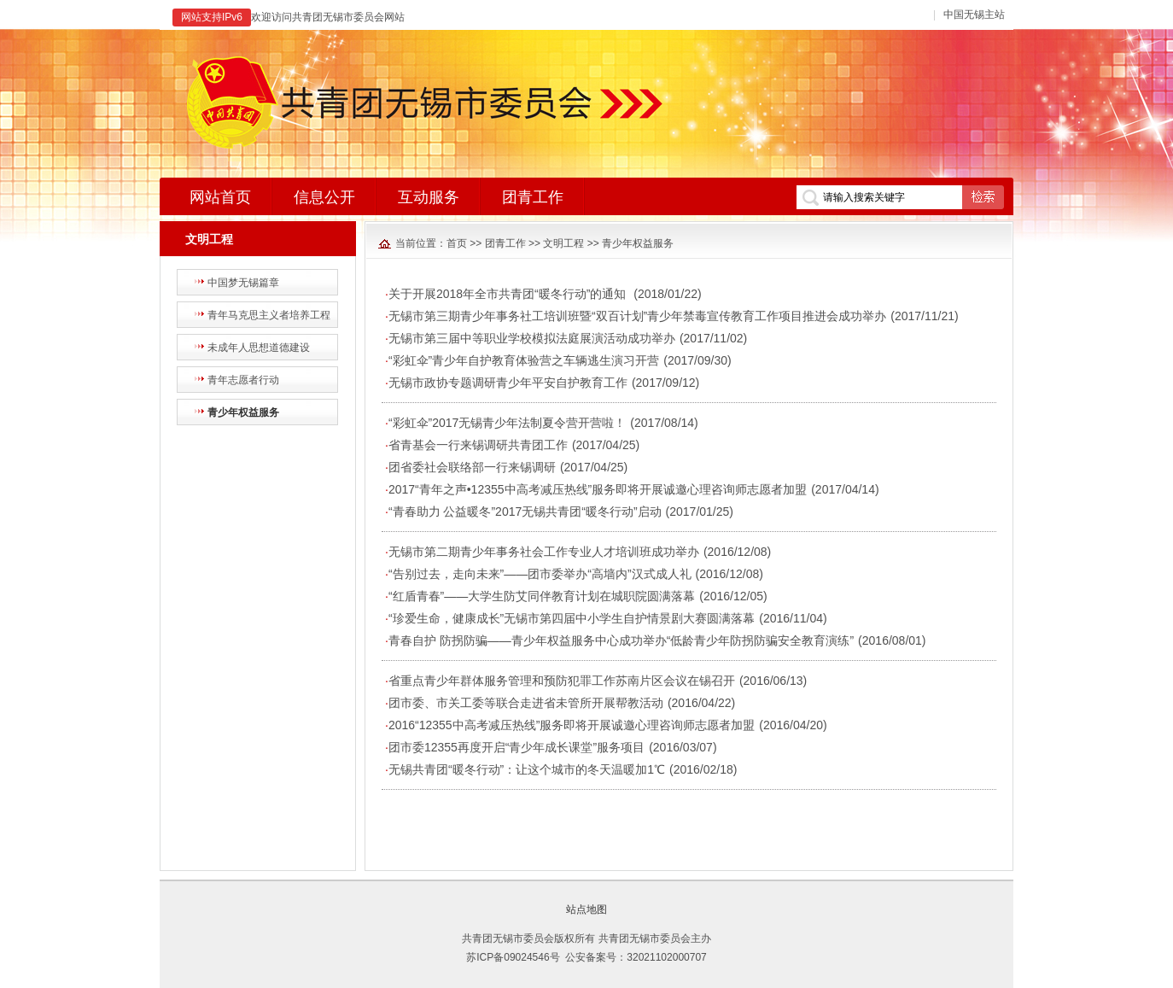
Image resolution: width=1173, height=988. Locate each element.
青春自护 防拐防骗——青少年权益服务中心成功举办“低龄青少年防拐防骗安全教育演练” (621, 640)
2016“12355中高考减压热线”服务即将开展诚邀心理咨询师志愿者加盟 (571, 725)
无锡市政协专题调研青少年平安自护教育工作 (507, 382)
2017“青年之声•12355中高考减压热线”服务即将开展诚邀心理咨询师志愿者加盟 (597, 489)
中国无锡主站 (974, 14)
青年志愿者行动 (243, 380)
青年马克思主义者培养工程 (268, 315)
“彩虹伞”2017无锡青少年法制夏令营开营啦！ (507, 423)
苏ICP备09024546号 (512, 957)
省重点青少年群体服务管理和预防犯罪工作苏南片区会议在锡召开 (561, 680)
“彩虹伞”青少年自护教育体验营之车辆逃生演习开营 (523, 360)
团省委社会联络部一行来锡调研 (472, 467)
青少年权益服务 (243, 412)
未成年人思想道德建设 (258, 348)
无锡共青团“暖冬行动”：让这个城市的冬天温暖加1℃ (526, 769)
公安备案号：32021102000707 (635, 957)
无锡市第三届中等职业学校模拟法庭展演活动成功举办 (531, 338)
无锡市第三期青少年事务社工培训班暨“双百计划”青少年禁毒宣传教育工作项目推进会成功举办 (637, 316)
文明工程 (563, 243)
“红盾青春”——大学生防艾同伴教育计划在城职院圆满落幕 (541, 596)
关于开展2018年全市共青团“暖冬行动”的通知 (508, 294)
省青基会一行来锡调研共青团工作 (478, 445)
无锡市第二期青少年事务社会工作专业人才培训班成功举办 (543, 551)
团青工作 (505, 243)
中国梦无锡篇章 (243, 283)
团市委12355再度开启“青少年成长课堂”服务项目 (516, 747)
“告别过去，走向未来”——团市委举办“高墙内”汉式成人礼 (540, 574)
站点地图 (586, 909)
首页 (456, 243)
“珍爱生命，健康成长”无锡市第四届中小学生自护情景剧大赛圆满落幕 (571, 618)
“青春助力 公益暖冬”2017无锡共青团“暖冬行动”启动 (525, 511)
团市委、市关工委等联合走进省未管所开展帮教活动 (525, 703)
